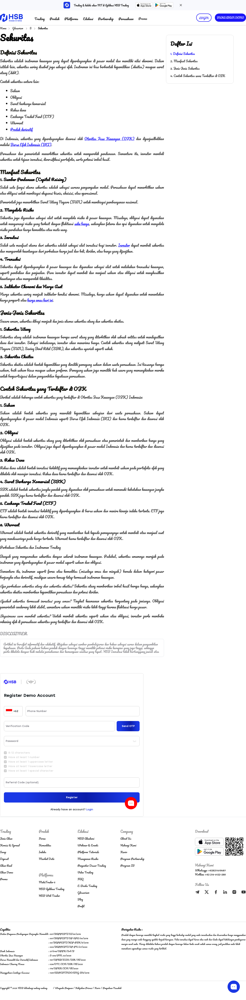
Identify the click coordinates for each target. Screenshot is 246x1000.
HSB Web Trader (49, 895)
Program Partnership (132, 858)
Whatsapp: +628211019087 (210, 870)
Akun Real (6, 865)
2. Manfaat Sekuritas (184, 61)
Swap (3, 852)
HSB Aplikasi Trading (51, 889)
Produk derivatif (21, 129)
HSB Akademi (85, 838)
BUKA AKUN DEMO (230, 17)
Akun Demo (6, 872)
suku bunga (81, 224)
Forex (42, 838)
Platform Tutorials (88, 852)
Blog (80, 899)
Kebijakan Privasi (83, 988)
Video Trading (85, 872)
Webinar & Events (87, 845)
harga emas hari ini (40, 300)
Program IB (127, 865)
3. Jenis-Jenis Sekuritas (185, 68)
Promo (142, 18)
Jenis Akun (6, 838)
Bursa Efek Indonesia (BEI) (30, 144)
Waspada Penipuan (64, 988)
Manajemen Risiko (87, 858)
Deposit (4, 858)
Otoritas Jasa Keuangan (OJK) (109, 139)
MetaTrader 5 (47, 882)
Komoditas (45, 845)
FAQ (80, 879)
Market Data (46, 858)
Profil (80, 906)
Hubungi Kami (128, 845)
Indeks (42, 852)
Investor (124, 245)
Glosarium (18, 28)
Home (3, 28)
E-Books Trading (87, 885)
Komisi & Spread (9, 845)
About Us (125, 838)
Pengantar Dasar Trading (91, 865)
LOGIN (203, 18)
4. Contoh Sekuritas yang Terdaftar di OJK (197, 75)
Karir (123, 852)
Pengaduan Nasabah (112, 988)
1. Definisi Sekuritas (182, 53)
